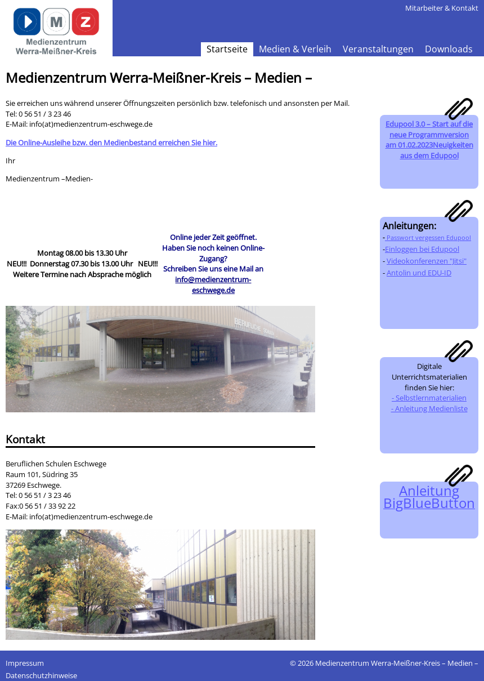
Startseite (227, 49)
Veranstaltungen (378, 49)
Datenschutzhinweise (41, 675)
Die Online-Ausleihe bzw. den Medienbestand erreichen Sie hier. (111, 142)
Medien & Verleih (295, 49)
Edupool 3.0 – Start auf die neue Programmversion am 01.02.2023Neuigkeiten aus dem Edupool (429, 140)
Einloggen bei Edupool (422, 249)
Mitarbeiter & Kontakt (441, 8)
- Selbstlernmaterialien (429, 398)
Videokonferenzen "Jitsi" (427, 261)
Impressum (25, 663)
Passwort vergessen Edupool (428, 238)
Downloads (449, 49)
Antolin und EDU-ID (419, 273)
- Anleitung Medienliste (429, 408)
